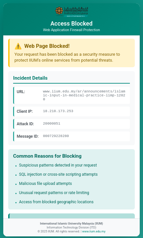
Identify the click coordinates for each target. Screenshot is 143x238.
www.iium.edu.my (93, 231)
